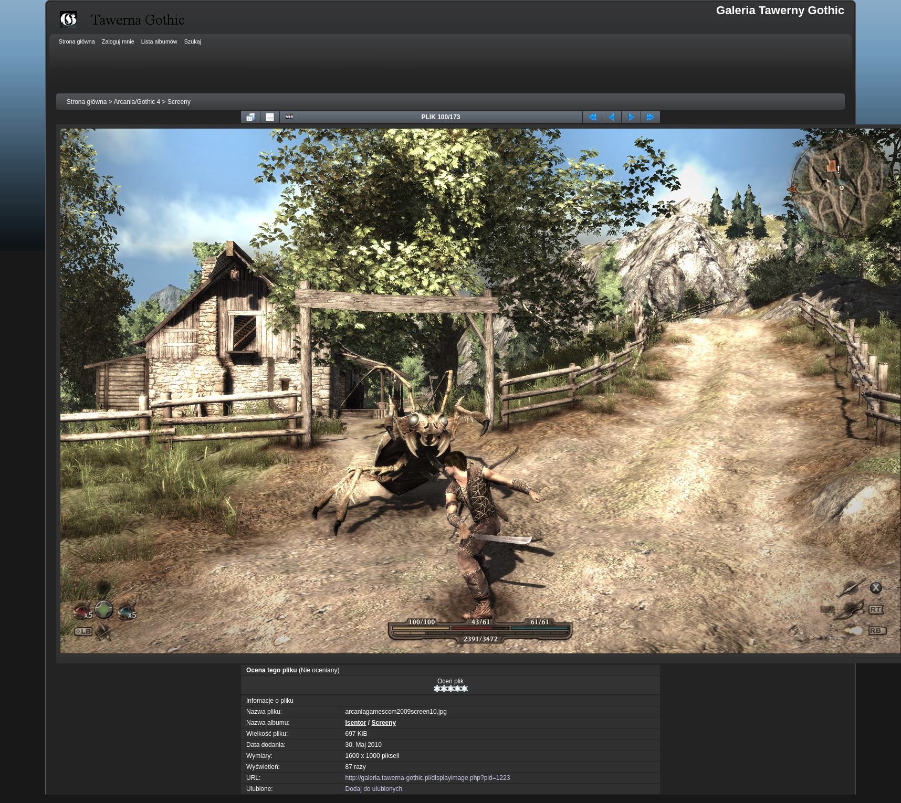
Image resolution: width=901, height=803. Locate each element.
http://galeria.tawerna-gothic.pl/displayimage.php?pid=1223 (427, 777)
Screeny (179, 101)
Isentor (355, 722)
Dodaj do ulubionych (374, 789)
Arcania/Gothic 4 (137, 101)
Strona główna (87, 101)
